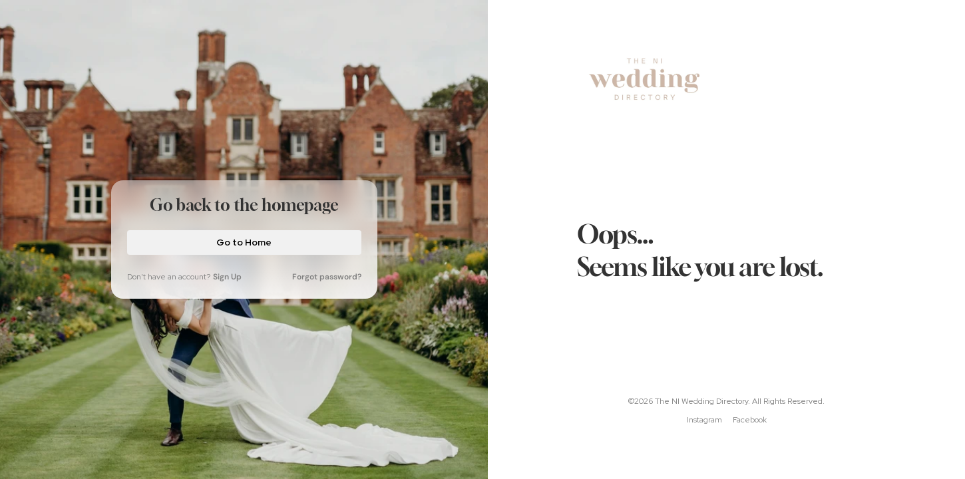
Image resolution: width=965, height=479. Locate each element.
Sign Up (227, 276)
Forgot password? (326, 276)
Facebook (750, 419)
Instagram (704, 419)
